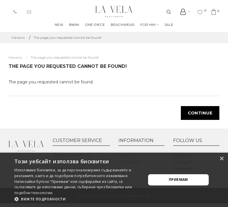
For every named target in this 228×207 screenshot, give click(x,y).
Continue (200, 113)
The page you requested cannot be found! (67, 37)
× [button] (221, 159)
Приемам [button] (178, 179)
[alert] (114, 180)
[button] (78, 199)
